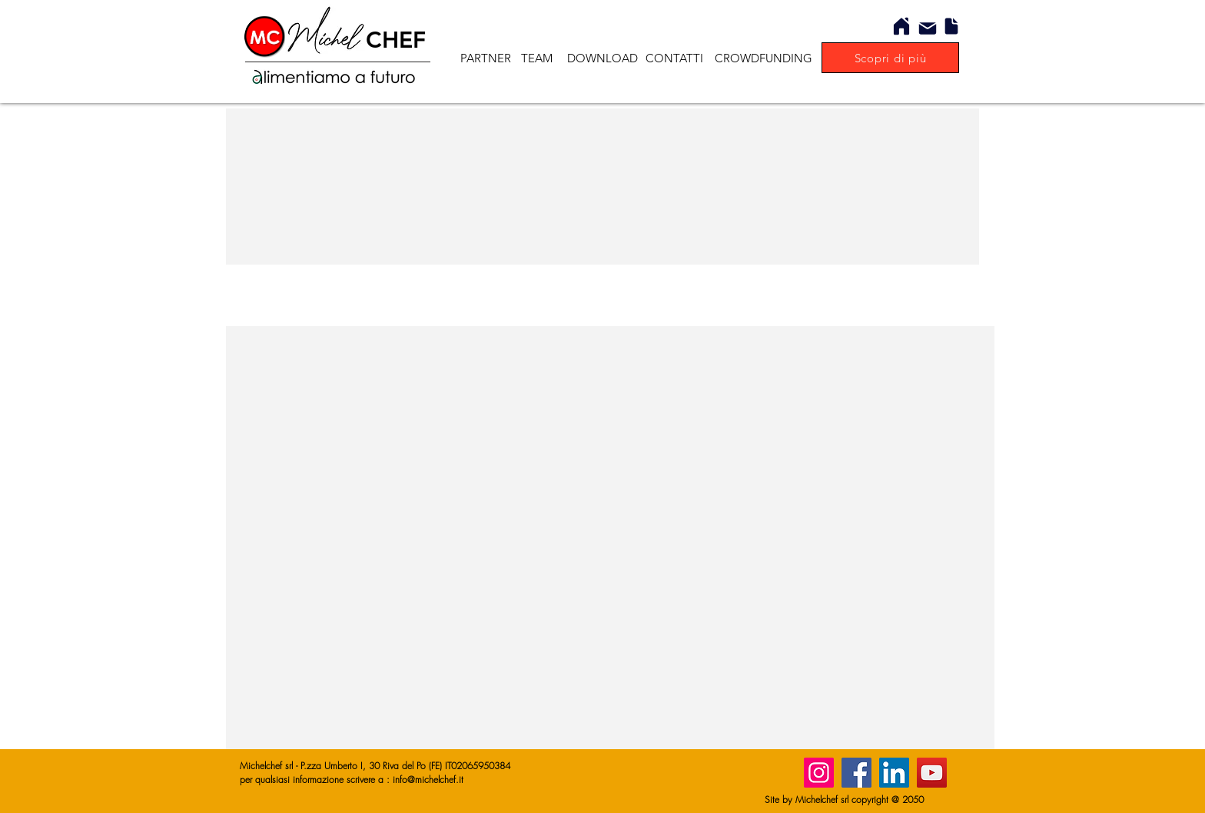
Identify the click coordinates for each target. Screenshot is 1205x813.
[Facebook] (856, 773)
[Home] (901, 26)
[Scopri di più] (890, 57)
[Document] (951, 26)
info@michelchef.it (428, 779)
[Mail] (928, 28)
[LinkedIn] (894, 773)
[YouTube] (932, 773)
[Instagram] (819, 773)
